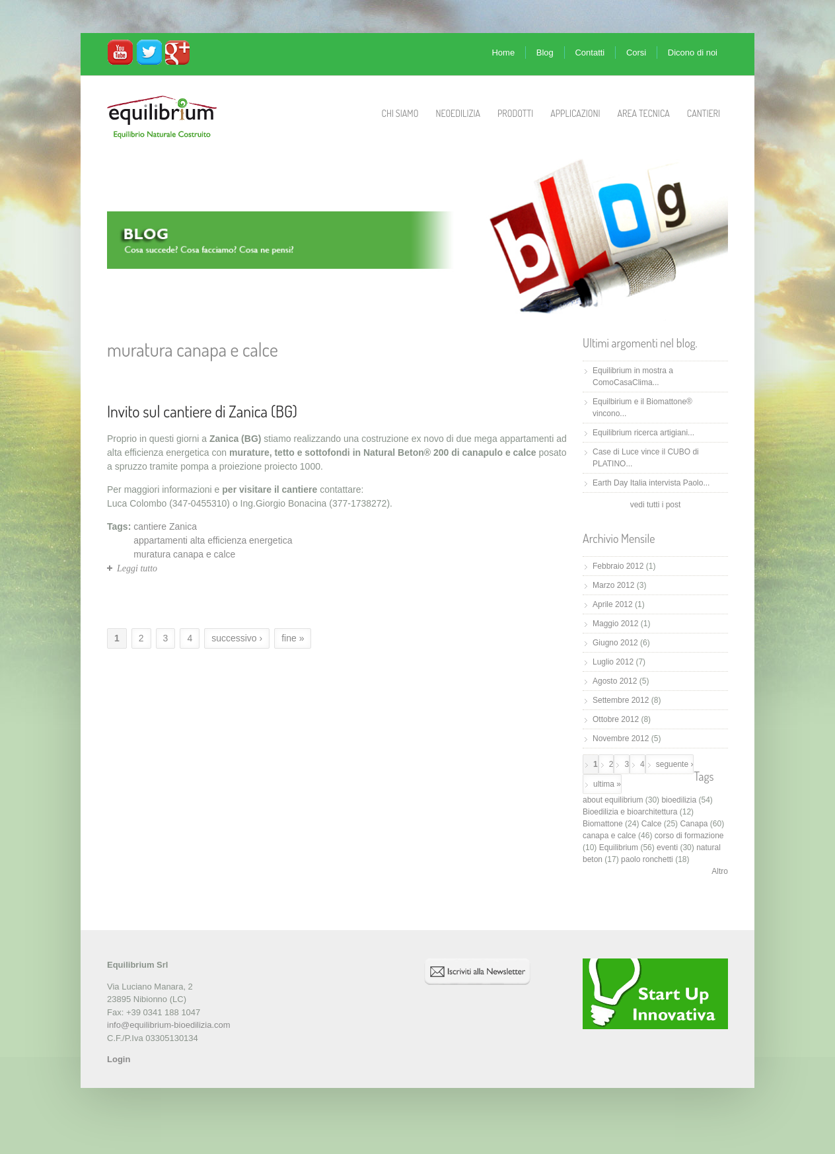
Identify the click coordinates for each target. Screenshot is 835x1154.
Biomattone (603, 823)
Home (503, 52)
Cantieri (703, 113)
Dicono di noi (692, 52)
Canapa (694, 823)
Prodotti (515, 113)
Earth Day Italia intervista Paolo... (651, 482)
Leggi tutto (137, 568)
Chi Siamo (400, 113)
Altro (719, 871)
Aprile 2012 (613, 604)
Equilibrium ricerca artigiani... (643, 432)
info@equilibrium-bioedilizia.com (169, 1025)
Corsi (636, 52)
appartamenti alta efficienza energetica (212, 540)
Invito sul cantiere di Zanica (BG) (202, 411)
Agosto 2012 (615, 681)
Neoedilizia (457, 113)
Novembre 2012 (621, 738)
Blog (545, 52)
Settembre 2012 (621, 700)
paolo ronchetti (647, 859)
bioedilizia (678, 800)
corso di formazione (689, 835)
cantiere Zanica (165, 526)
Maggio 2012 (615, 623)
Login (118, 1059)
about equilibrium (613, 800)
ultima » (607, 784)
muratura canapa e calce (184, 554)
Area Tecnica (644, 113)
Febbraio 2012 (618, 566)
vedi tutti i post (655, 504)
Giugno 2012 (615, 642)
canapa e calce (609, 835)
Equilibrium (618, 847)
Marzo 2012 (613, 585)
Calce (651, 823)
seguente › (675, 764)
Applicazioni (575, 113)
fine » (292, 638)
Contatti (589, 52)
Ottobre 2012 (616, 719)
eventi (667, 847)
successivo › (236, 638)
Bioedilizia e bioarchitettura (630, 811)
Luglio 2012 (613, 662)
